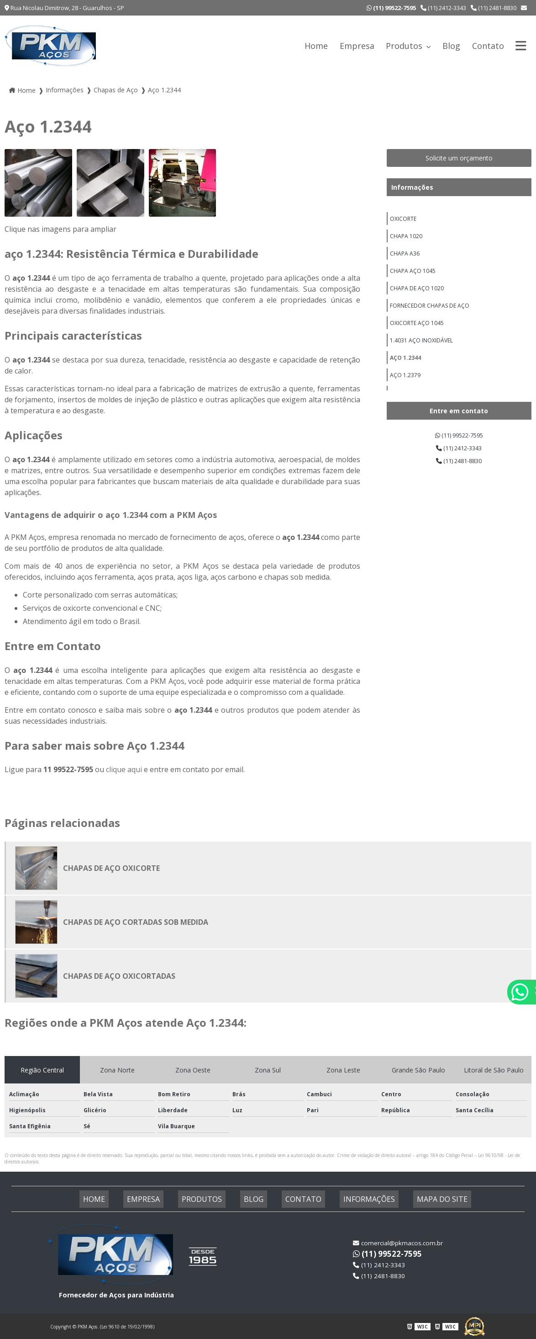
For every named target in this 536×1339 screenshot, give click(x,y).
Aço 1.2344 (405, 374)
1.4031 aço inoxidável (421, 354)
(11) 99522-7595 (459, 436)
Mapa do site (420, 1199)
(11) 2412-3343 (443, 8)
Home (316, 45)
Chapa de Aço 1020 (417, 297)
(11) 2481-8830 (493, 8)
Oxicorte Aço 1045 (417, 335)
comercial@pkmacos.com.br (399, 1242)
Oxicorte (403, 220)
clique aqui (124, 769)
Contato (488, 45)
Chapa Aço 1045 (413, 278)
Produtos (405, 45)
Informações (412, 187)
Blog (451, 45)
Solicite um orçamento (459, 158)
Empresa (357, 45)
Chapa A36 (405, 258)
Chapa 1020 (406, 239)
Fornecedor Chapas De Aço (429, 316)
